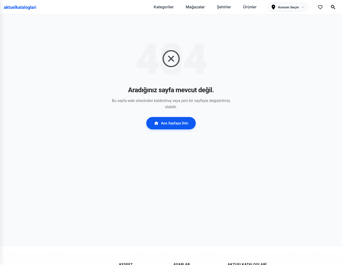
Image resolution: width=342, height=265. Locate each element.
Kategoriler (164, 7)
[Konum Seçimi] (287, 7)
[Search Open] (333, 7)
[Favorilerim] (320, 7)
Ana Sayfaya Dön (171, 123)
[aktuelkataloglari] (22, 7)
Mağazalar (195, 7)
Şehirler (224, 7)
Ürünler (250, 7)
